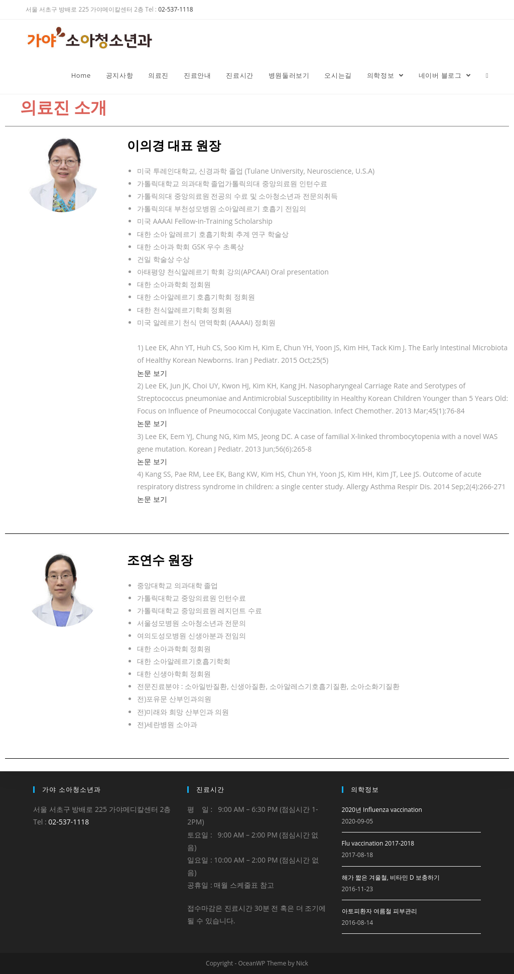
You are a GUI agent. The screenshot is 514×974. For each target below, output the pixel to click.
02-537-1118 (175, 9)
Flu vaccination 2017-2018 (378, 843)
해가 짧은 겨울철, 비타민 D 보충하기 (391, 877)
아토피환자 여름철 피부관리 (379, 911)
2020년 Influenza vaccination (382, 809)
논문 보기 (152, 373)
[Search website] (487, 75)
